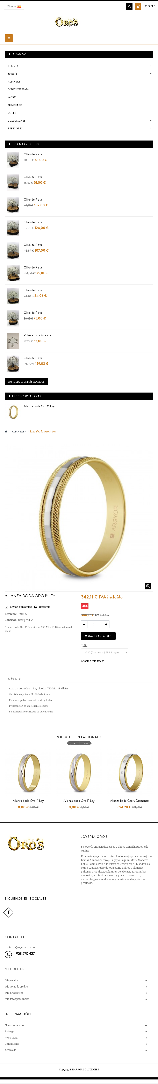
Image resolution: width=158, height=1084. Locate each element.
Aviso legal (11, 1037)
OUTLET (13, 113)
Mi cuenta (14, 969)
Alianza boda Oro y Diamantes (130, 801)
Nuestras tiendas (14, 1025)
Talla (84, 645)
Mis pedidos (11, 980)
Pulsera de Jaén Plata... (38, 335)
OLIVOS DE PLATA (18, 89)
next (85, 743)
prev (73, 743)
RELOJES (13, 66)
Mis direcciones (14, 993)
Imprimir (44, 607)
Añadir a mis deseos (92, 661)
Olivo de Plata (33, 154)
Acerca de (10, 1050)
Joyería (12, 74)
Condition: (11, 620)
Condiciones (12, 1044)
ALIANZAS (14, 81)
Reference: (11, 614)
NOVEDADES (15, 105)
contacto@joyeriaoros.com (21, 947)
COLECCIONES (17, 120)
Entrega (9, 1031)
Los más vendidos (27, 144)
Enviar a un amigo (21, 607)
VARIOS (12, 97)
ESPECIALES (15, 128)
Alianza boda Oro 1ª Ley (39, 406)
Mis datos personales (17, 999)
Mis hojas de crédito (16, 986)
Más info (14, 679)
